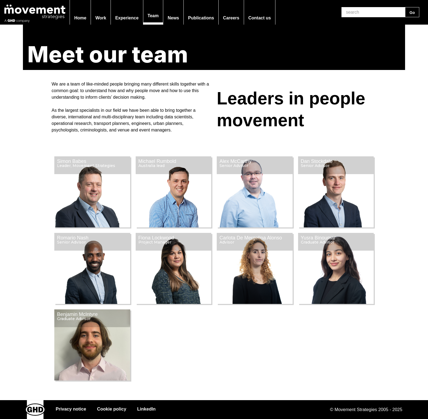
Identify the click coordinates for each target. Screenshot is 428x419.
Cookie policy (111, 408)
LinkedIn (146, 408)
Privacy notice (71, 408)
